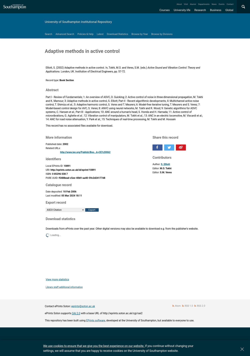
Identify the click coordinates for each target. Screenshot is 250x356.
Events (222, 4)
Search (48, 34)
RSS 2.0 (201, 305)
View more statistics (57, 279)
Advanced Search (65, 34)
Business (215, 10)
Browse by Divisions (162, 34)
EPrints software (95, 320)
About (179, 4)
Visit (186, 4)
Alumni (193, 4)
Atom (178, 305)
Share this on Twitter (169, 147)
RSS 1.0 (189, 305)
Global (229, 10)
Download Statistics (117, 34)
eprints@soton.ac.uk (83, 306)
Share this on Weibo (181, 147)
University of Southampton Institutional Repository (78, 22)
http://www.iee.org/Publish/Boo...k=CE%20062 (85, 152)
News (214, 4)
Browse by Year (139, 34)
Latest (100, 34)
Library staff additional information (64, 287)
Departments (204, 4)
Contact (230, 4)
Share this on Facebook (157, 147)
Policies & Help (85, 34)
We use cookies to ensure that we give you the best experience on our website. (94, 346)
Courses (164, 10)
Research (200, 10)
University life (182, 10)
